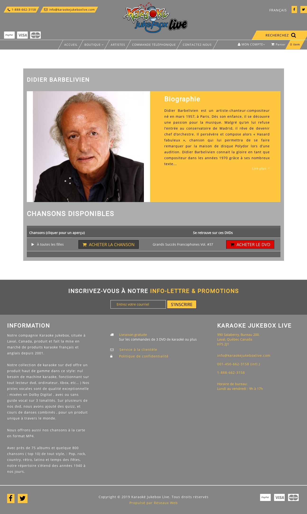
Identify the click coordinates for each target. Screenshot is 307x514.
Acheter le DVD (250, 244)
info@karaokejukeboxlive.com (69, 10)
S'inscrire (181, 304)
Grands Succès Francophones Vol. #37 (183, 244)
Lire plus (259, 168)
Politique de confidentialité (144, 356)
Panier (286, 45)
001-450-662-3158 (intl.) (238, 364)
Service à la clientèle (138, 349)
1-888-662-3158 (21, 10)
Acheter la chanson (108, 244)
